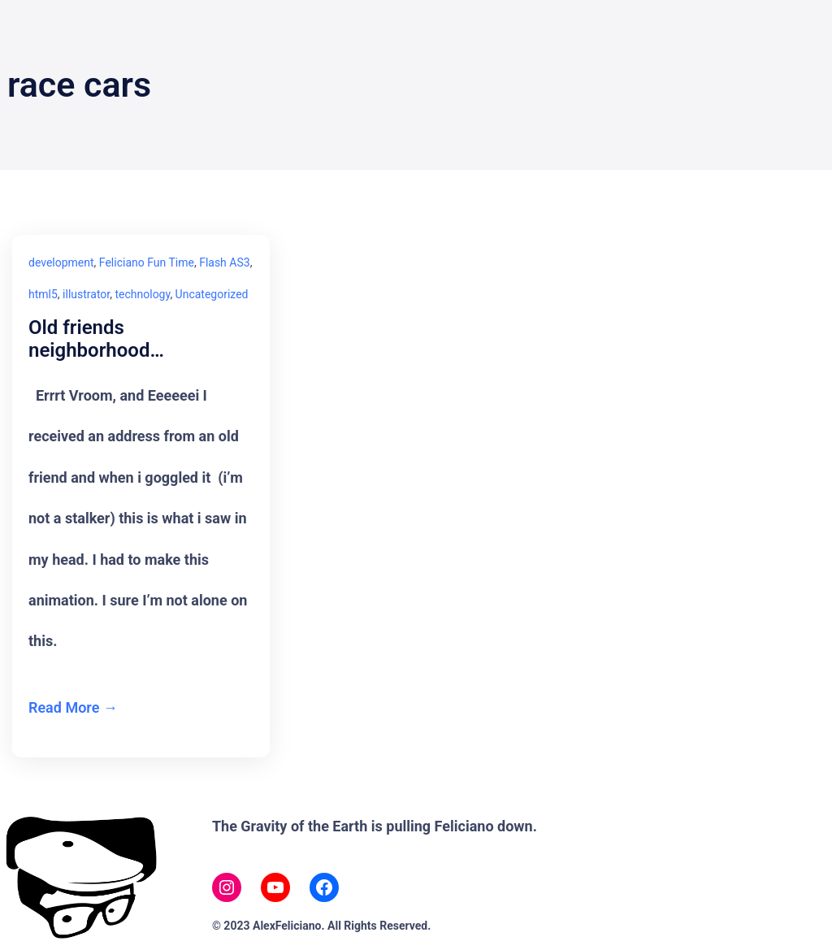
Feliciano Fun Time (146, 262)
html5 (43, 294)
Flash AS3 (224, 262)
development (61, 262)
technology (142, 294)
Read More (63, 707)
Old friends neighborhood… (96, 339)
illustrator (86, 294)
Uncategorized (212, 294)
